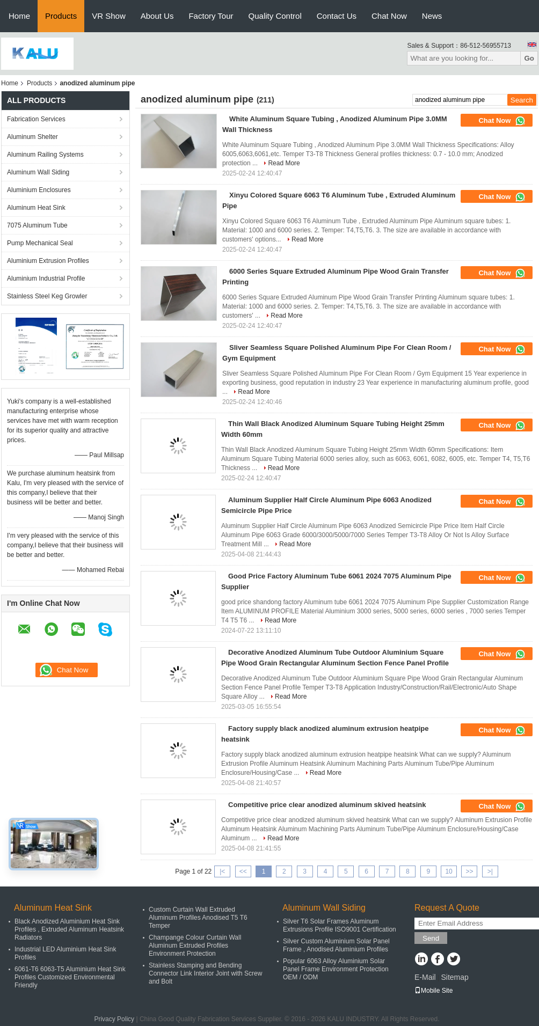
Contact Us (336, 15)
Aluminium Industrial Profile (46, 278)
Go (529, 58)
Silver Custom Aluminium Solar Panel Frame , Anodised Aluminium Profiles (336, 945)
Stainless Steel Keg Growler (47, 296)
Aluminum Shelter (32, 137)
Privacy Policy (114, 1019)
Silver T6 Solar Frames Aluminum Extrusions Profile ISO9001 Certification (339, 925)
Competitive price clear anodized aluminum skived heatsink (327, 805)
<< (243, 871)
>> (469, 871)
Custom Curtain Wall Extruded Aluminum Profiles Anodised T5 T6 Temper (198, 917)
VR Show (109, 15)
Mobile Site (433, 990)
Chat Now (389, 16)
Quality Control (275, 15)
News (432, 15)
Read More (284, 163)
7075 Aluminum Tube (37, 225)
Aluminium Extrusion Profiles (48, 261)
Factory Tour (210, 15)
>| (490, 871)
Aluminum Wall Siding (38, 172)
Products (61, 15)
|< (222, 871)
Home (19, 15)
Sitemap (454, 977)
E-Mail (425, 977)
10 (448, 871)
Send (431, 938)
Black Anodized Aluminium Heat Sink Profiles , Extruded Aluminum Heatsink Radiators (69, 929)
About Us (157, 15)
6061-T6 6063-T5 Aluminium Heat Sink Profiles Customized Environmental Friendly (70, 977)
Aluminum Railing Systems (45, 154)
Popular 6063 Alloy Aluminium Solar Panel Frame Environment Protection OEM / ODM (336, 969)
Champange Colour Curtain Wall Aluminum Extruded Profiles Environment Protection (195, 945)
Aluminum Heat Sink (36, 207)
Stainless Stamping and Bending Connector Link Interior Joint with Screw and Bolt (205, 973)
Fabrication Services (36, 119)
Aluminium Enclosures (39, 190)
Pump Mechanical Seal (40, 243)
